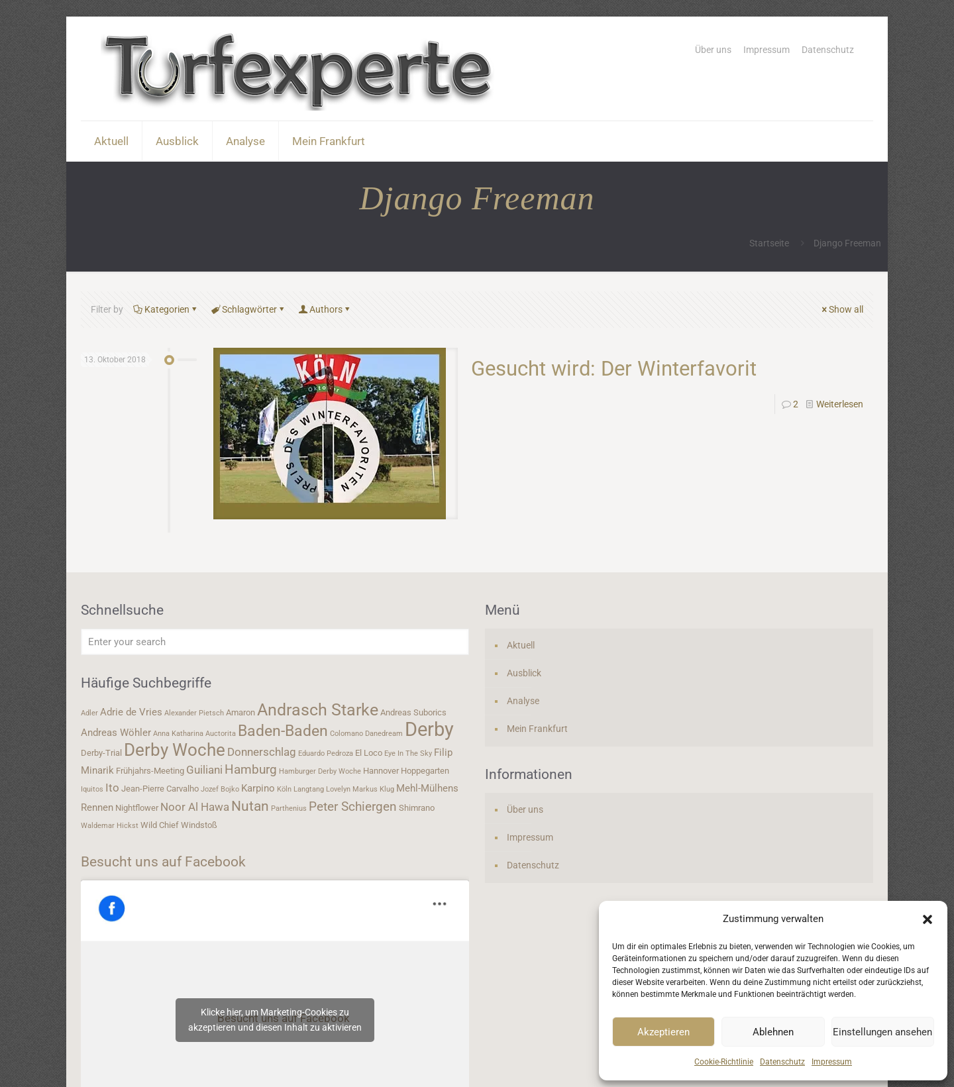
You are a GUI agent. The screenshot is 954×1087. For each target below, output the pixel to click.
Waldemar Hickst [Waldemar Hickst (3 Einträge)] (109, 825)
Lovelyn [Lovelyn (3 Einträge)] (338, 789)
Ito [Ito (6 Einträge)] (112, 787)
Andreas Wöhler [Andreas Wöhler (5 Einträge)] (116, 733)
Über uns (713, 49)
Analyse (523, 701)
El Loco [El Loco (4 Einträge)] (368, 753)
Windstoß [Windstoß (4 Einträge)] (199, 825)
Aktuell (521, 645)
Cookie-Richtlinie (723, 1061)
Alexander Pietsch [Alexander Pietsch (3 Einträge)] (194, 713)
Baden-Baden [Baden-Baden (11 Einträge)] (283, 730)
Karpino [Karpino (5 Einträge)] (258, 788)
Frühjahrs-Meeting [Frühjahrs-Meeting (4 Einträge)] (150, 771)
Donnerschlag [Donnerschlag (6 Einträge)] (261, 751)
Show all (841, 309)
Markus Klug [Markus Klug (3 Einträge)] (373, 789)
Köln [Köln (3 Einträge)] (284, 789)
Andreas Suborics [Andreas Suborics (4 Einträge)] (413, 712)
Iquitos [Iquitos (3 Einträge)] (92, 789)
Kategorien (166, 309)
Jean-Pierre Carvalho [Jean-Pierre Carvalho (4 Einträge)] (160, 789)
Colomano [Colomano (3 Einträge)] (346, 733)
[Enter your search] (275, 642)
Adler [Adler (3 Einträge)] (89, 713)
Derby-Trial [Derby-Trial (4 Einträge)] (101, 753)
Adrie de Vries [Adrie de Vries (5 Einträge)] (131, 712)
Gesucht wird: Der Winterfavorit (614, 368)
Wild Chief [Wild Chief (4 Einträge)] (159, 825)
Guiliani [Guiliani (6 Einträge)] (204, 769)
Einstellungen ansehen (882, 1032)
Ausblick (524, 673)
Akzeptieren (663, 1032)
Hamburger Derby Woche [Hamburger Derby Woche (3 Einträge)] (320, 771)
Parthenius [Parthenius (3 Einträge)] (289, 808)
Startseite (769, 243)
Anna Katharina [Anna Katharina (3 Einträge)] (178, 733)
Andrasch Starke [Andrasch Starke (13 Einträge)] (317, 709)
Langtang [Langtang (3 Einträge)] (308, 789)
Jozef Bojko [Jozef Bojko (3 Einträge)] (220, 789)
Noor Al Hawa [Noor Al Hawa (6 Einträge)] (194, 806)
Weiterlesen (839, 404)
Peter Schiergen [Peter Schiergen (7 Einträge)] (353, 807)
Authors (325, 309)
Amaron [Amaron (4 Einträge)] (240, 712)
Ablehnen (773, 1032)
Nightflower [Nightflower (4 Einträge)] (136, 808)
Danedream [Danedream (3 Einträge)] (384, 733)
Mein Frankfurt (537, 728)
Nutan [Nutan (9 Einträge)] (250, 806)
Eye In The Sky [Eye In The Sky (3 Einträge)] (408, 753)
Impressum (832, 1061)
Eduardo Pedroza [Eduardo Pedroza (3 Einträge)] (325, 753)
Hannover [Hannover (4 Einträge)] (381, 771)
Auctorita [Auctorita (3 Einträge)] (220, 733)
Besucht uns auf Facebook (163, 862)
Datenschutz (782, 1061)
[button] (927, 919)
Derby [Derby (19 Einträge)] (429, 729)
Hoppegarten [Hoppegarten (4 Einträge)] (425, 771)
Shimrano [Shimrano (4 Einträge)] (417, 808)
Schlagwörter (248, 309)
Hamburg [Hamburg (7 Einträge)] (251, 769)
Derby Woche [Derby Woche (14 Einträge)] (174, 750)
